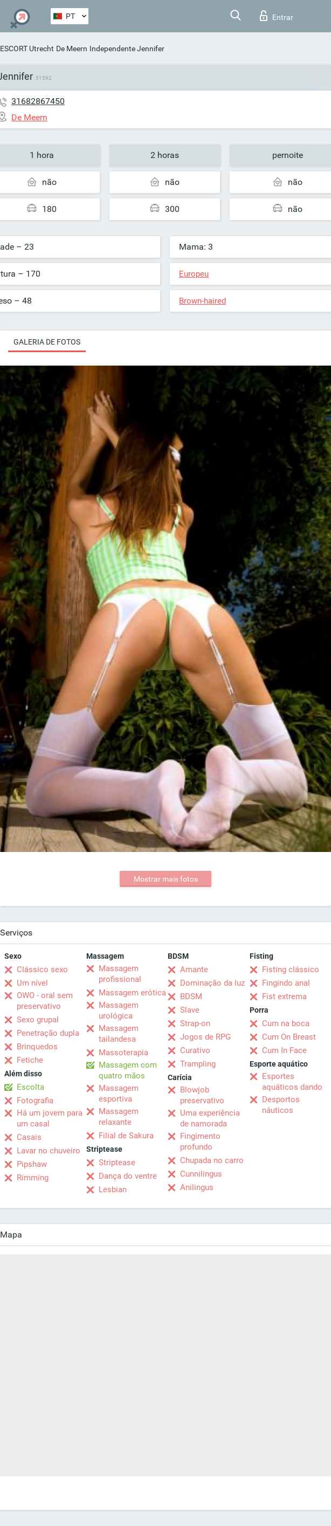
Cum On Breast (289, 1037)
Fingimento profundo (200, 1141)
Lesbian (113, 1189)
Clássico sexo (42, 969)
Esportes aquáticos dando (292, 1081)
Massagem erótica (132, 993)
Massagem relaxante (119, 1116)
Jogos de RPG (205, 1037)
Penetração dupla (48, 1033)
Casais (29, 1137)
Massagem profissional (120, 974)
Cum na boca (285, 1023)
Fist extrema (284, 996)
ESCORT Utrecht (27, 48)
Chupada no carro (212, 1160)
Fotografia (35, 1100)
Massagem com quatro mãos (128, 1070)
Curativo (195, 1050)
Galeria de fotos (46, 342)
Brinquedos (37, 1046)
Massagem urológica (119, 1010)
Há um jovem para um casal (49, 1118)
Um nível (32, 983)
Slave (189, 1010)
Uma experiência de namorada (210, 1118)
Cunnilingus (201, 1174)
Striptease (117, 1162)
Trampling (198, 1064)
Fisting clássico (290, 969)
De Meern (71, 48)
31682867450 (38, 101)
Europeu (194, 274)
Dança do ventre (128, 1176)
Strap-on (195, 1023)
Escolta (30, 1087)
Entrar (276, 16)
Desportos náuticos (281, 1105)
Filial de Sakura (126, 1135)
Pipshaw (32, 1164)
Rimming (33, 1178)
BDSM (191, 996)
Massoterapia (123, 1052)
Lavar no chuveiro (48, 1151)
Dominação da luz (212, 983)
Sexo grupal (38, 1020)
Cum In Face (284, 1050)
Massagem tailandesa (119, 1033)
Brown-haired (202, 301)
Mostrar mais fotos (166, 879)
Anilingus (196, 1187)
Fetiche (30, 1060)
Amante (194, 969)
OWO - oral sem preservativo (45, 1001)
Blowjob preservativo (202, 1095)
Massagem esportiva (119, 1093)
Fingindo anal (286, 983)
